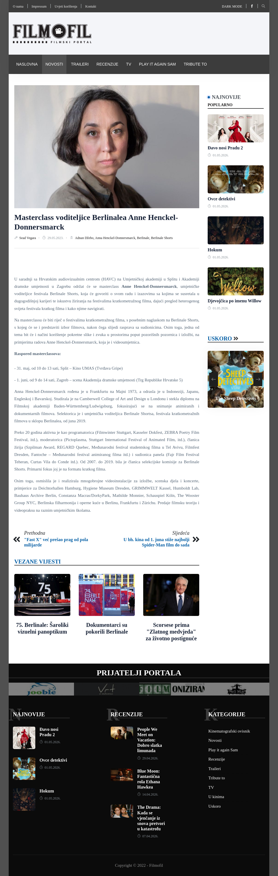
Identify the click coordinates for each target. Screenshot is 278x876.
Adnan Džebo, (85, 238)
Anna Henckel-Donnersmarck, (116, 238)
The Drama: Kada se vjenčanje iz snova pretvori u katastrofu (151, 818)
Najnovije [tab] (226, 97)
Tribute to (195, 64)
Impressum (39, 6)
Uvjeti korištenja (66, 6)
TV (128, 64)
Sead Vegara (28, 238)
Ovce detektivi (221, 198)
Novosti (54, 64)
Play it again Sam (157, 64)
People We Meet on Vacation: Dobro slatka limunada (149, 740)
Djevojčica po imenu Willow (234, 300)
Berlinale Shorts (162, 238)
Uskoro (220, 338)
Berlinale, (144, 238)
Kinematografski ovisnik (43, 83)
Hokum (215, 249)
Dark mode (232, 6)
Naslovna (27, 64)
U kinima (216, 796)
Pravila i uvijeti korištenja (108, 83)
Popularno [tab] (220, 105)
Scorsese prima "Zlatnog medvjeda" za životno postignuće (171, 631)
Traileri (80, 64)
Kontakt (90, 6)
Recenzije (107, 64)
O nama (18, 6)
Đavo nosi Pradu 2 (225, 147)
